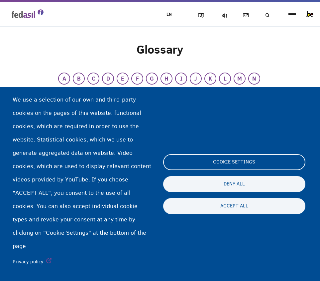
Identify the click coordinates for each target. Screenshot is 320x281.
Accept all (234, 206)
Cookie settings (234, 162)
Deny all (234, 184)
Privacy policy (28, 261)
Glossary (244, 15)
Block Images (197, 15)
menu (292, 14)
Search (266, 15)
